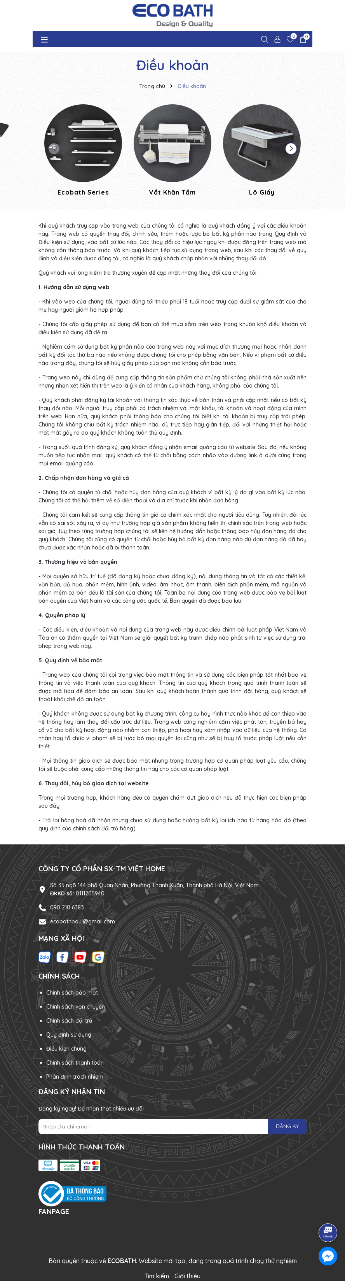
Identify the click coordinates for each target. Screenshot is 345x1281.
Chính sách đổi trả (69, 1020)
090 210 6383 (67, 907)
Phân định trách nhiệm (74, 1076)
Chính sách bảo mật (72, 992)
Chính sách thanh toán (75, 1062)
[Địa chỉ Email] (172, 1126)
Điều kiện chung (66, 1048)
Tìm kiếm (157, 1276)
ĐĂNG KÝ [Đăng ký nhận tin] (287, 1126)
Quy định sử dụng (68, 1034)
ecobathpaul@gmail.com (82, 921)
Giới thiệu (187, 1276)
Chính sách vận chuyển (75, 1006)
